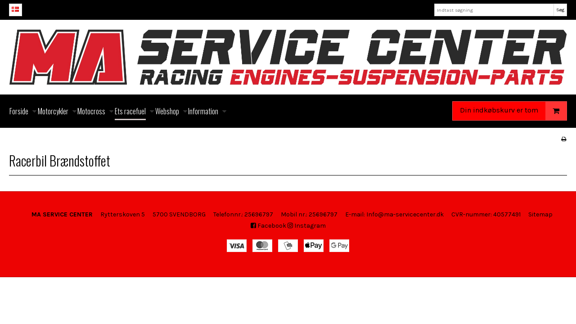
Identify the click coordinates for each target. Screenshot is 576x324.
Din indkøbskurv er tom (513, 111)
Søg (560, 10)
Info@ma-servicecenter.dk (405, 214)
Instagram (307, 226)
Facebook (268, 226)
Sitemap (540, 214)
